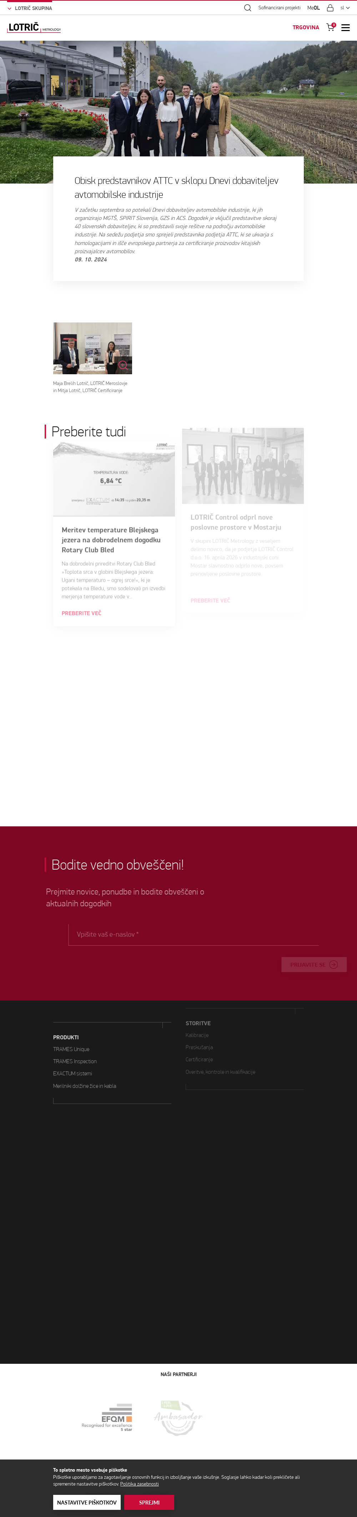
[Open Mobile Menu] (345, 27)
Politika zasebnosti (139, 1484)
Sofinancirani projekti (279, 7)
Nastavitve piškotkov (87, 1503)
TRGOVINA (306, 27)
